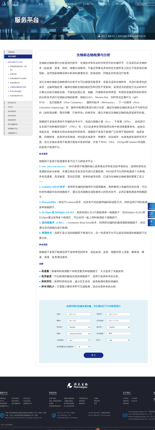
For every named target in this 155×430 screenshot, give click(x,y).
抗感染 (96, 398)
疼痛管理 (82, 403)
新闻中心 (105, 4)
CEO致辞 (134, 398)
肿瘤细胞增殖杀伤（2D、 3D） (19, 68)
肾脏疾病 (82, 401)
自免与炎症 (52, 398)
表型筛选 (13, 74)
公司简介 (126, 398)
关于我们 (88, 4)
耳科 (95, 403)
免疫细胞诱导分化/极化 (18, 78)
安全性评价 (27, 401)
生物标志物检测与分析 (18, 87)
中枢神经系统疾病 (55, 406)
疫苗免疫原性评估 (16, 96)
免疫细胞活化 (15, 83)
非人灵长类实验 (69, 406)
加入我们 (121, 4)
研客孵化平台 (27, 403)
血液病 (51, 403)
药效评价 (71, 4)
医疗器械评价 (16, 403)
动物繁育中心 (4, 406)
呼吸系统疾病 (83, 398)
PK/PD (2, 401)
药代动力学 (27, 398)
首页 (40, 4)
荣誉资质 (126, 403)
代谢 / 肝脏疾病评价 (55, 401)
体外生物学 (15, 398)
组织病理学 (3, 403)
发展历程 (126, 401)
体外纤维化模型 (15, 91)
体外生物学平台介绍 (15, 62)
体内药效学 (15, 401)
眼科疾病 (97, 401)
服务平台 (54, 4)
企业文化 (134, 401)
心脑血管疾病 (68, 401)
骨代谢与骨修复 (69, 403)
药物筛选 (3, 398)
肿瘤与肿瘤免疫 (69, 398)
